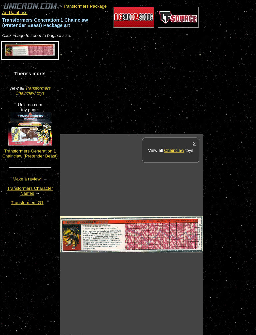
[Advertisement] (138, 86)
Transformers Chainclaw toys (33, 91)
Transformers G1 (27, 202)
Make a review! (27, 178)
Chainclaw (174, 150)
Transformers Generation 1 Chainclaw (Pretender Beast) (30, 154)
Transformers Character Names (30, 191)
